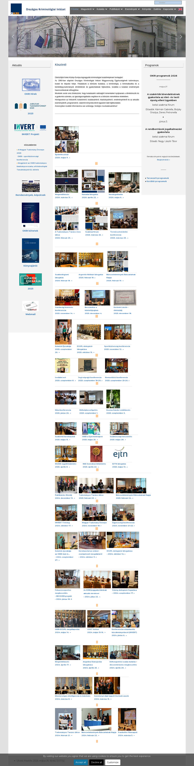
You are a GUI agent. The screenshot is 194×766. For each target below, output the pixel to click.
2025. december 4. (93, 313)
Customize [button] (113, 762)
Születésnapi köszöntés (121, 437)
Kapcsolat (169, 9)
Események (132, 9)
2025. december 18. (123, 313)
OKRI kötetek (30, 230)
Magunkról (87, 9)
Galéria (157, 9)
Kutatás (102, 9)
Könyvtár (146, 9)
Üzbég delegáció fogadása (124, 590)
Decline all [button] (96, 762)
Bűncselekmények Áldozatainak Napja (133, 495)
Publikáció (116, 9)
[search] (168, 2)
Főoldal (75, 9)
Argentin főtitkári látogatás (91, 275)
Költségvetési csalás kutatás (123, 662)
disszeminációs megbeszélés (123, 665)
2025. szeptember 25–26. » (117, 381)
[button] (13, 36)
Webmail (30, 314)
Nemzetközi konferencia (116, 378)
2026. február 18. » (87, 278)
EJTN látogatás (119, 464)
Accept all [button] (81, 762)
